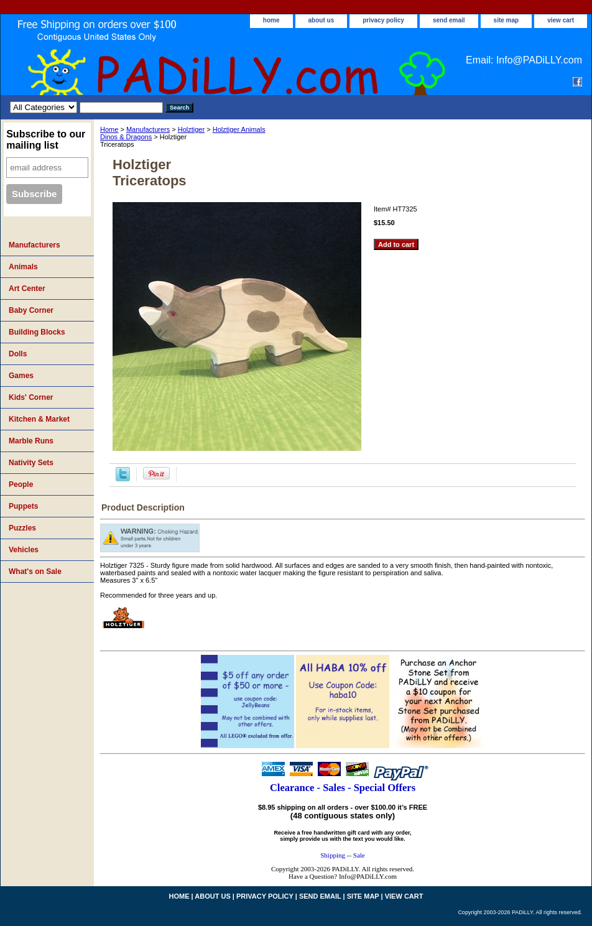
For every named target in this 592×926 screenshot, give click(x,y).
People (21, 484)
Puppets (23, 506)
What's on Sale (35, 571)
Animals (23, 266)
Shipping (332, 855)
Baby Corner (31, 310)
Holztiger (191, 129)
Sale (359, 855)
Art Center (27, 288)
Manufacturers (148, 129)
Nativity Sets (31, 462)
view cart (560, 20)
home (271, 20)
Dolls (18, 354)
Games (21, 375)
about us (321, 20)
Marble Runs (31, 441)
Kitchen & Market (39, 419)
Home (109, 129)
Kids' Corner (31, 397)
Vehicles (24, 549)
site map (506, 20)
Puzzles (22, 528)
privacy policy (383, 20)
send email (449, 20)
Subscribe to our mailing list (45, 139)
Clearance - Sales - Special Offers (342, 788)
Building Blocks (37, 332)
